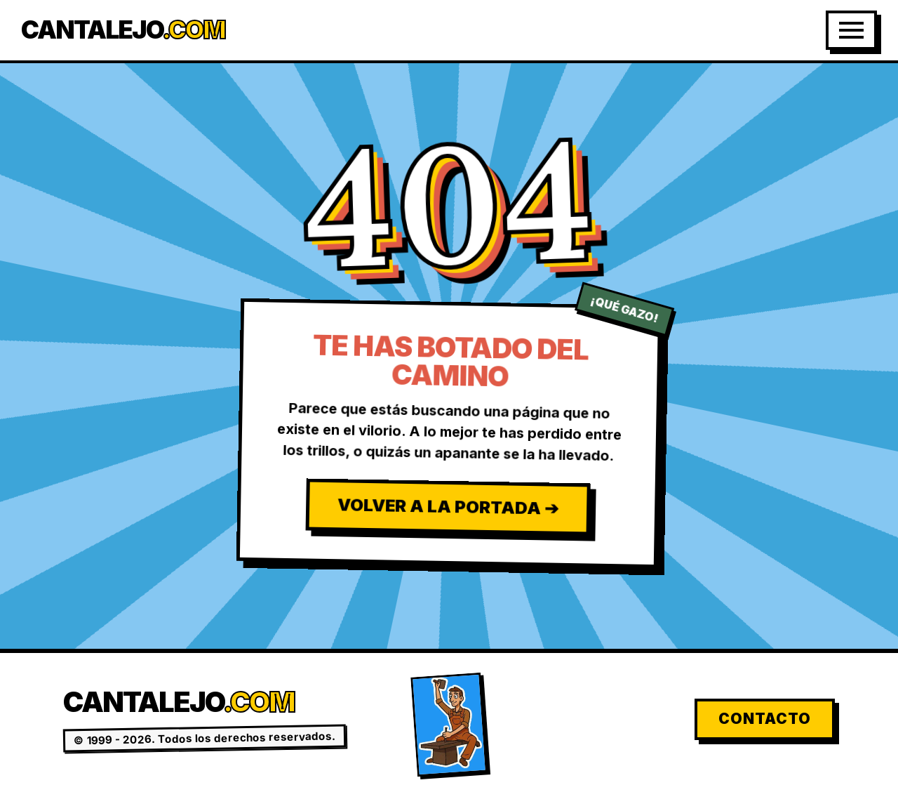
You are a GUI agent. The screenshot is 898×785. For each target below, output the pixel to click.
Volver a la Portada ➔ (447, 506)
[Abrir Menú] (851, 30)
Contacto (764, 718)
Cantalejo (123, 30)
